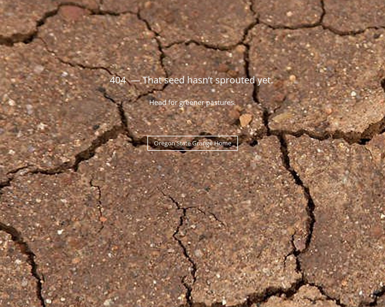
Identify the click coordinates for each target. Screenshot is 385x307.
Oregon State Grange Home (192, 143)
